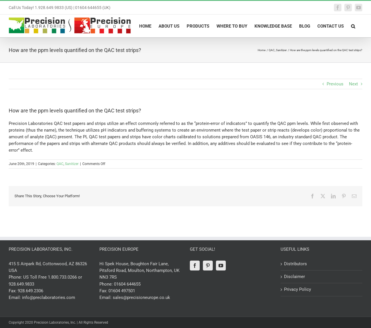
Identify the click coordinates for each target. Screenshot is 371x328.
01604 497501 (121, 290)
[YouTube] (221, 265)
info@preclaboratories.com (48, 297)
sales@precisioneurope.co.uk (141, 297)
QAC (60, 164)
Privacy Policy (297, 289)
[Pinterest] (208, 265)
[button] (353, 26)
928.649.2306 (30, 290)
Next (353, 84)
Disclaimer (294, 276)
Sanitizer (72, 164)
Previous (335, 84)
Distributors (295, 263)
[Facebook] (195, 265)
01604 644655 (127, 284)
